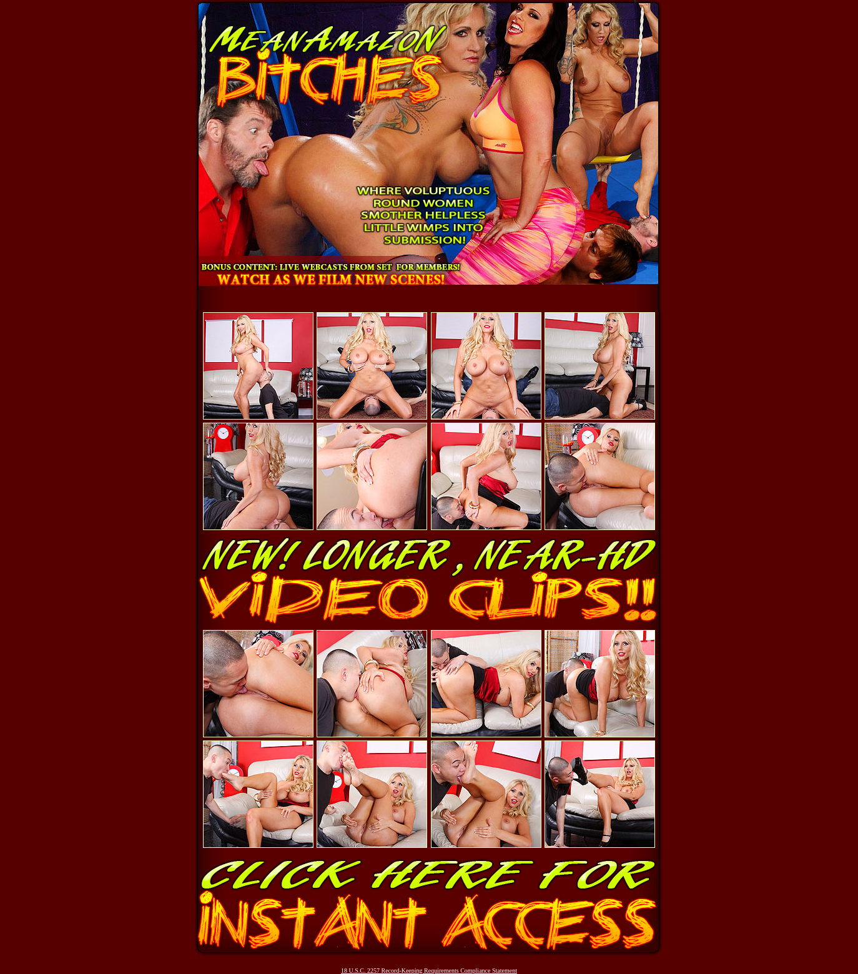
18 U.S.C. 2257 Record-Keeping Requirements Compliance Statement (429, 970)
